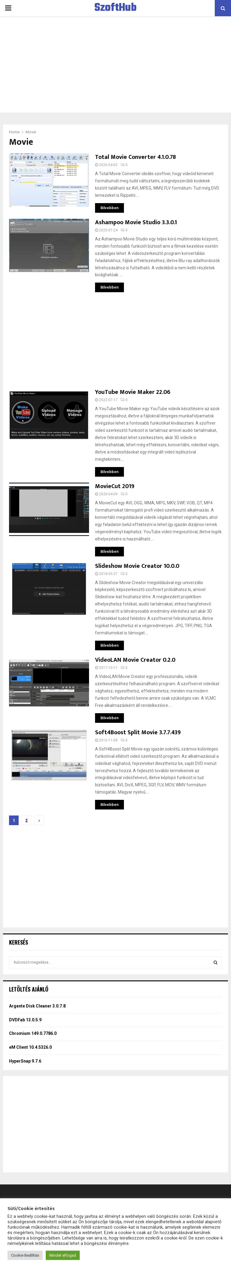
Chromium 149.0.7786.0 (33, 1033)
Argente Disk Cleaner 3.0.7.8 (37, 1006)
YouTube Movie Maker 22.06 (132, 392)
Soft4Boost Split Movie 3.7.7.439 (138, 732)
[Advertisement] (115, 64)
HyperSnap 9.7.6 (25, 1061)
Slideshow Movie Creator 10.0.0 (137, 566)
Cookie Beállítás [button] (25, 1255)
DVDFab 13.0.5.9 (25, 1019)
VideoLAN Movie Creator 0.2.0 (135, 660)
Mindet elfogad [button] (62, 1255)
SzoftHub (115, 8)
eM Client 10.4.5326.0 (30, 1047)
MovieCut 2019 (114, 486)
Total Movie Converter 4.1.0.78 (135, 157)
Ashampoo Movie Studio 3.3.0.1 (136, 222)
